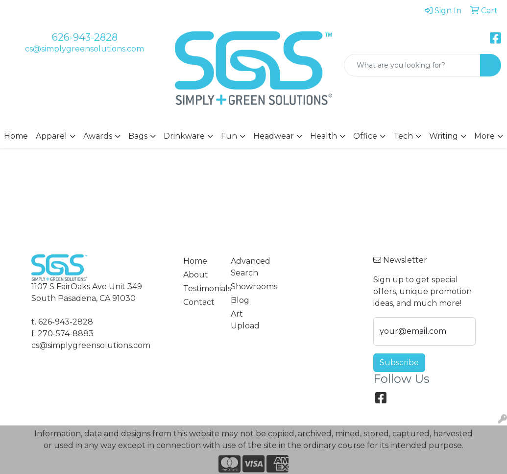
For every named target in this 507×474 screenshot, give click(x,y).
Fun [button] (229, 136)
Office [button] (365, 136)
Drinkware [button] (184, 136)
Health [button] (323, 136)
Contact (199, 302)
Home (16, 136)
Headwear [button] (273, 136)
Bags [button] (137, 136)
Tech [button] (403, 136)
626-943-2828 (85, 37)
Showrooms (248, 286)
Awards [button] (97, 136)
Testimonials (201, 288)
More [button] (484, 136)
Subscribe (399, 362)
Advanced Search (248, 266)
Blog (240, 300)
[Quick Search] (412, 65)
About (195, 274)
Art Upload (245, 319)
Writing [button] (443, 136)
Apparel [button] (51, 136)
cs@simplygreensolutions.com (84, 48)
